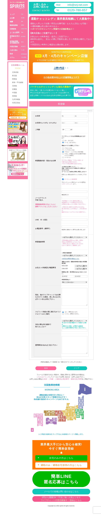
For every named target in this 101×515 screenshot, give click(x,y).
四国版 (14, 96)
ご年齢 (37, 129)
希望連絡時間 (40, 242)
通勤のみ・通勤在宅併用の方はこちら (61, 472)
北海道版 (15, 72)
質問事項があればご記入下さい (46, 350)
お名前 (37, 116)
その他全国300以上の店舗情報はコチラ (61, 77)
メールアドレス (40, 198)
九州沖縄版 (16, 99)
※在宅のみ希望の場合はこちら (70, 258)
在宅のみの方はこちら (61, 465)
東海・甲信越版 (17, 82)
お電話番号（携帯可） (43, 228)
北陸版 (14, 86)
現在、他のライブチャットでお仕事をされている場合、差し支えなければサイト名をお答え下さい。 (48, 299)
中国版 (14, 92)
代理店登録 (16, 103)
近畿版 (14, 89)
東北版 (14, 75)
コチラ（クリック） (67, 184)
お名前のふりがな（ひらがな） (46, 123)
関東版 (14, 79)
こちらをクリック (43, 384)
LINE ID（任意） (41, 220)
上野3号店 (59, 68)
